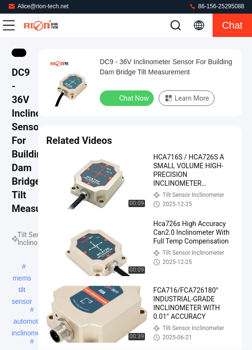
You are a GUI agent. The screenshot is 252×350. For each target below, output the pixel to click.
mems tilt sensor (22, 279)
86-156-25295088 (216, 6)
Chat (232, 25)
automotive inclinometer (30, 322)
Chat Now (128, 98)
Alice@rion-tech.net (38, 6)
